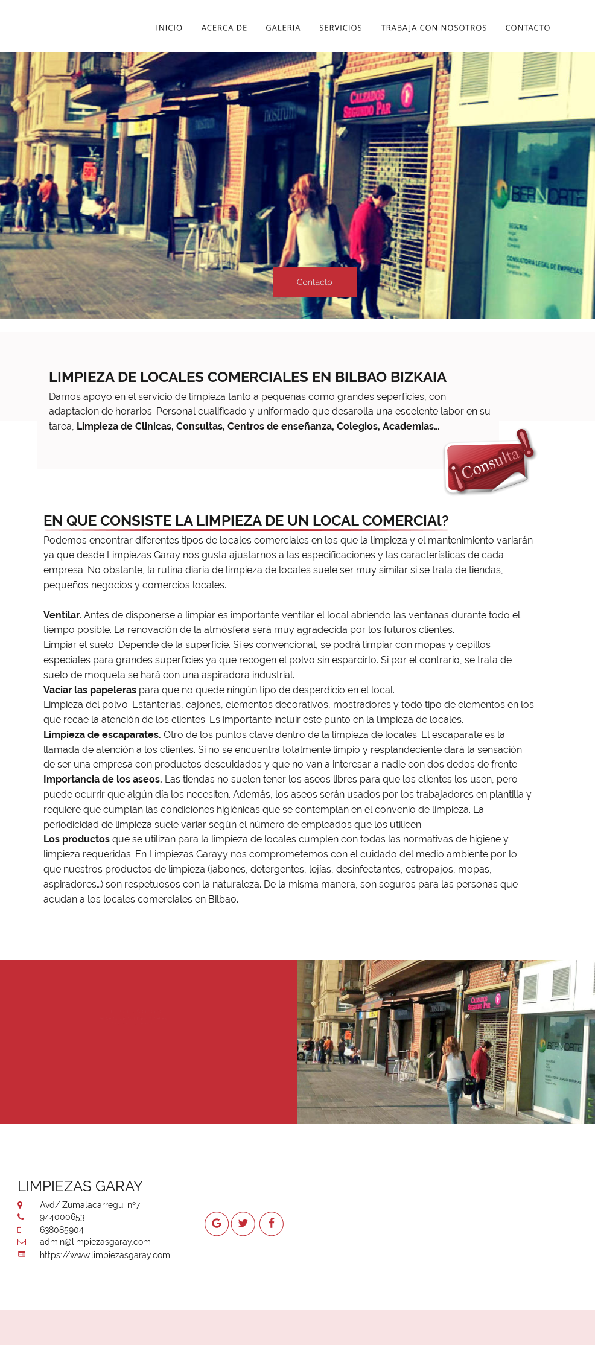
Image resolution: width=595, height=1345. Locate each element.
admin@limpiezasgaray (86, 1242)
